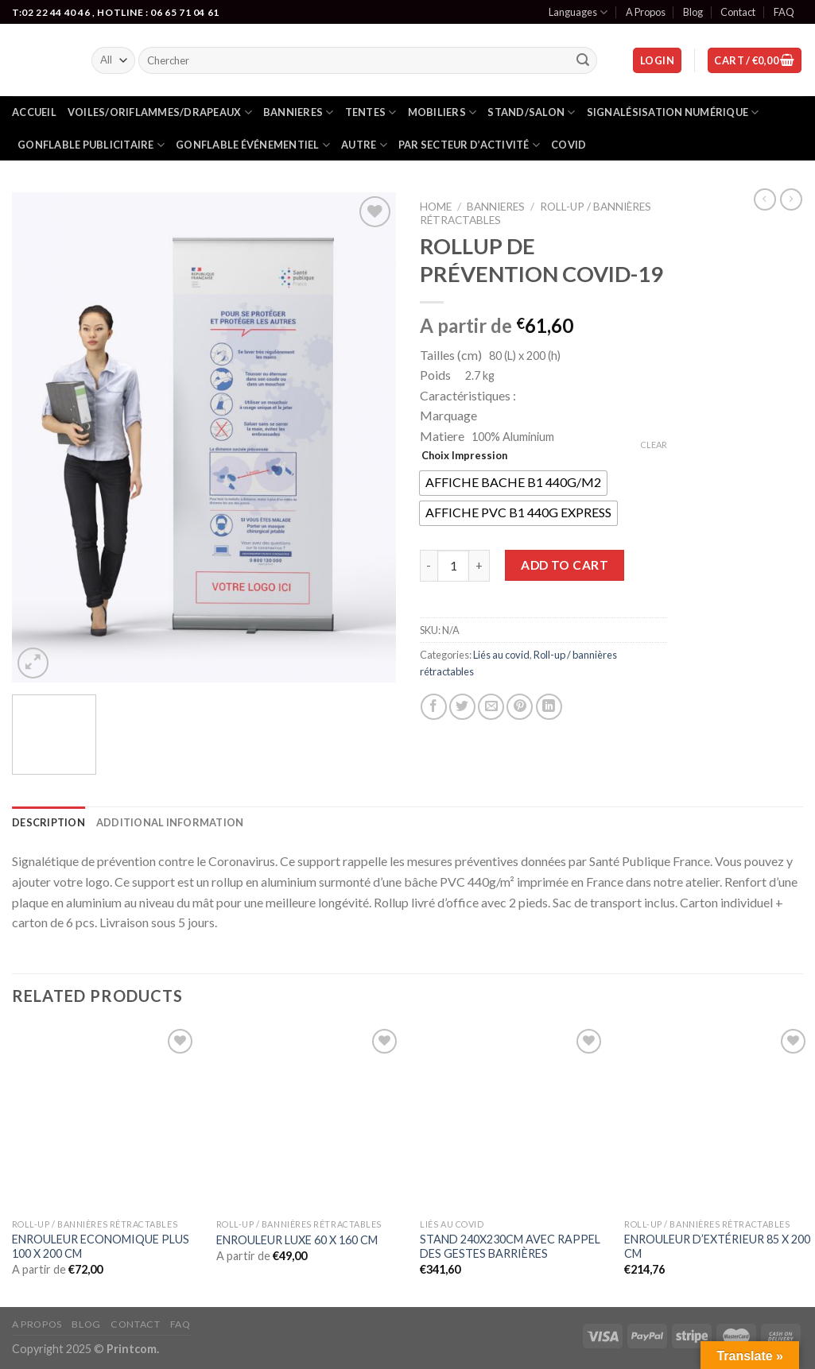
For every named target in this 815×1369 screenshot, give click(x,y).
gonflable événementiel (253, 145)
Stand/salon (531, 112)
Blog (693, 12)
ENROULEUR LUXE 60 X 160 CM (297, 1240)
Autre (364, 145)
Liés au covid (501, 654)
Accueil (34, 112)
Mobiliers (442, 112)
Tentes (371, 112)
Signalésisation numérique (673, 112)
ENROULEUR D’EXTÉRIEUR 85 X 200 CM (717, 1246)
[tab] (48, 822)
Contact (737, 12)
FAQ (784, 12)
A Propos (646, 12)
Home (436, 206)
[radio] (513, 483)
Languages (578, 12)
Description (48, 822)
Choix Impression (464, 455)
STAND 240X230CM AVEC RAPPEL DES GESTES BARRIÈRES (510, 1246)
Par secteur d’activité (469, 145)
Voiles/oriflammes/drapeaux (160, 112)
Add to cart (564, 565)
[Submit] (582, 60)
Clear (653, 444)
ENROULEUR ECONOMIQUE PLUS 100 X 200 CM (100, 1246)
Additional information (170, 822)
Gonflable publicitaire (91, 145)
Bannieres (298, 112)
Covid (568, 144)
